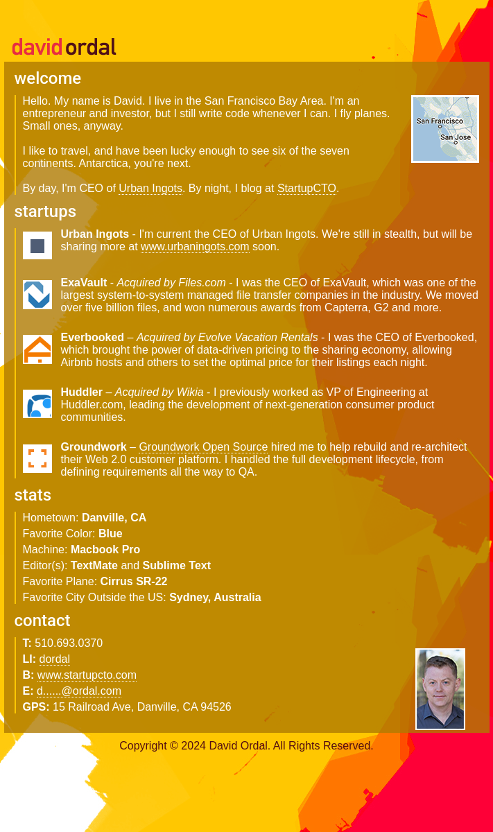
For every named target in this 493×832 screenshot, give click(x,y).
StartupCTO (306, 188)
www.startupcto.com (87, 675)
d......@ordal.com (79, 691)
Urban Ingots (150, 188)
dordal (55, 659)
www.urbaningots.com (195, 246)
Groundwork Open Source (203, 447)
